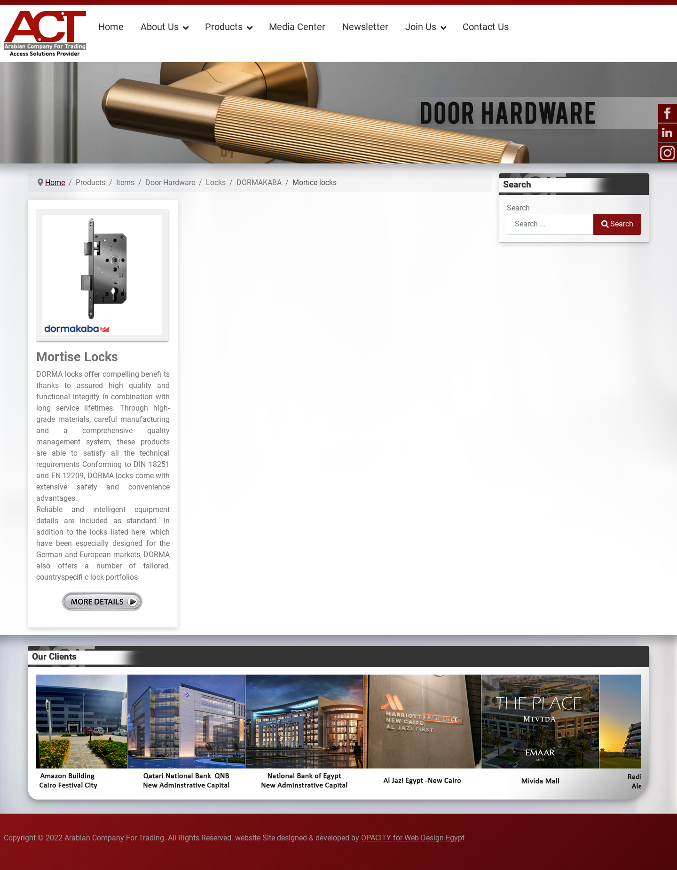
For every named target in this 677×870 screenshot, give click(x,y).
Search (518, 207)
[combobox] (550, 224)
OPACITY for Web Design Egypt (412, 837)
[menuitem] (111, 26)
